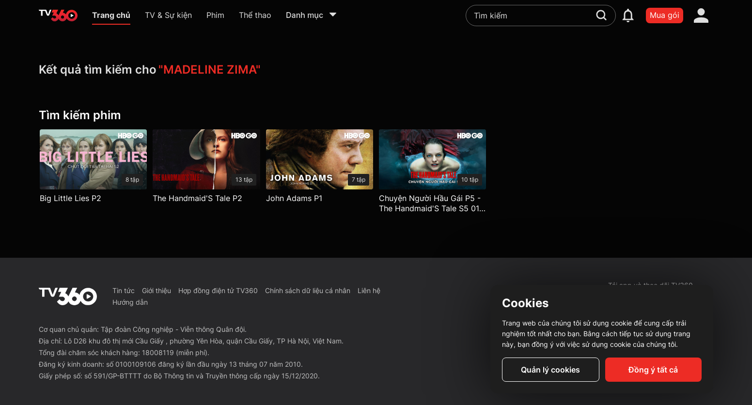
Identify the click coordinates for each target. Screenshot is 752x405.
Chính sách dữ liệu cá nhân (307, 290)
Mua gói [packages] (664, 15)
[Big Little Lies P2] (93, 168)
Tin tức (123, 290)
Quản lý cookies (550, 369)
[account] (701, 15)
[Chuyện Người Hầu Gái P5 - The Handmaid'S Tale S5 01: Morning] (432, 173)
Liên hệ (369, 290)
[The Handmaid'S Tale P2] (206, 168)
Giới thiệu (156, 290)
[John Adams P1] (319, 168)
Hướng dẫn (130, 302)
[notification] (628, 15)
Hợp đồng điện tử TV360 (218, 290)
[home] (58, 15)
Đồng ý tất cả (653, 369)
